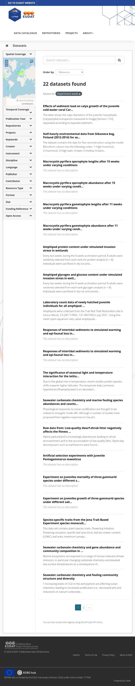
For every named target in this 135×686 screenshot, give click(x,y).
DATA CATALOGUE (25, 33)
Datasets (19, 45)
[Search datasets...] (79, 60)
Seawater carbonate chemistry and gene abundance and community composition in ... (82, 549)
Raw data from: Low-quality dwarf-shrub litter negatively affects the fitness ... (82, 429)
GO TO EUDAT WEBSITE (21, 2)
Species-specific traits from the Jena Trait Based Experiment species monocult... (75, 521)
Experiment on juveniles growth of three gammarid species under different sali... (83, 500)
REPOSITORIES (51, 33)
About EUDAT (126, 655)
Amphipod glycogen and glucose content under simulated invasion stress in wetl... (82, 276)
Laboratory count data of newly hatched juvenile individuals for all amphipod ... (76, 304)
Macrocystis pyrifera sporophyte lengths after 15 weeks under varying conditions (81, 163)
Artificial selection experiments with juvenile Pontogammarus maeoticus (74, 457)
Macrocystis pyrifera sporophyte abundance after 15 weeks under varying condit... (79, 184)
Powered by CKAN (122, 680)
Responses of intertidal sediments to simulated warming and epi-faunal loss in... (82, 331)
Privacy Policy (108, 655)
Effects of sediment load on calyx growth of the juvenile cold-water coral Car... (81, 108)
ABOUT (88, 33)
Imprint (76, 655)
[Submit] (119, 60)
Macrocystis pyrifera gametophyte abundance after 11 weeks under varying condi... (80, 227)
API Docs (97, 622)
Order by (48, 72)
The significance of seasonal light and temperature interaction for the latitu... (78, 374)
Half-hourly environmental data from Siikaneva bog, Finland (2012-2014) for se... (79, 135)
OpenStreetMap (26, 100)
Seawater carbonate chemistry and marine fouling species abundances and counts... (83, 402)
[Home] (7, 45)
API (86, 622)
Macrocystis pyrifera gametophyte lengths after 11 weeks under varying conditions (82, 206)
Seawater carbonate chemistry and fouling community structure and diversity (80, 576)
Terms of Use (91, 655)
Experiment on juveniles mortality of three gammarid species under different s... (80, 478)
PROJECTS (71, 33)
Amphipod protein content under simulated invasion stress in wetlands (79, 248)
